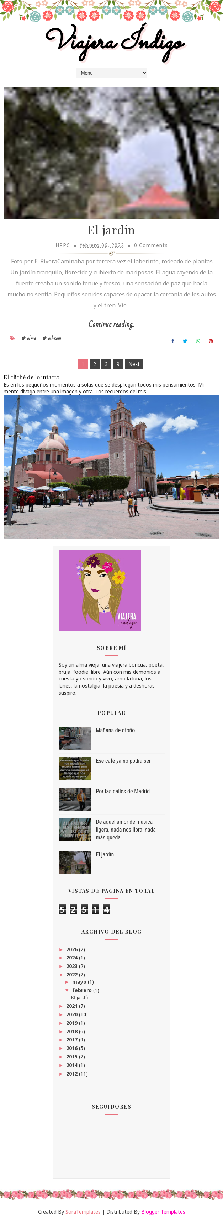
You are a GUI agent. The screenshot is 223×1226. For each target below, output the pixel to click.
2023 (72, 968)
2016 (72, 1050)
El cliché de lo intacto (31, 380)
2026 (72, 951)
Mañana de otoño (115, 733)
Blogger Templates (163, 1214)
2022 (72, 977)
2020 (72, 1017)
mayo (79, 984)
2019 (72, 1025)
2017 (72, 1042)
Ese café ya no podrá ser (123, 763)
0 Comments (151, 248)
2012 (72, 1076)
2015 (72, 1059)
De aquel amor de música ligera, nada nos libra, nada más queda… (126, 832)
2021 (72, 1008)
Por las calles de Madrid (123, 794)
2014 (72, 1067)
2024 (72, 960)
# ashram (52, 341)
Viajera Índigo (111, 44)
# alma (29, 341)
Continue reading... (111, 327)
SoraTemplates (83, 1214)
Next (134, 366)
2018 (72, 1033)
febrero (82, 993)
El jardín (111, 232)
